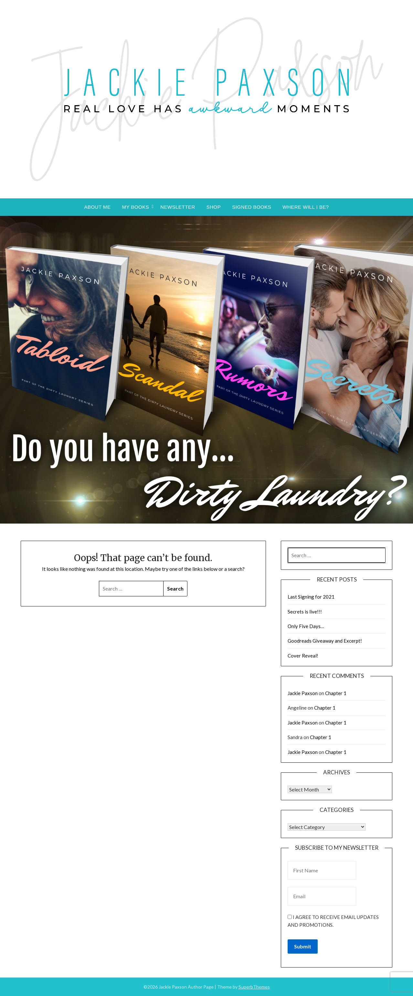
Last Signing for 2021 (311, 597)
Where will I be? (305, 207)
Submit (302, 946)
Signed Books (251, 207)
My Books (135, 207)
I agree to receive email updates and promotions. (333, 921)
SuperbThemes (254, 987)
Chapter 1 (335, 693)
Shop (213, 207)
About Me (97, 207)
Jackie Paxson (303, 693)
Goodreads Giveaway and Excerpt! (325, 641)
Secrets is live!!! (305, 611)
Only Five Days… (306, 626)
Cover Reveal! (303, 655)
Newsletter (177, 207)
